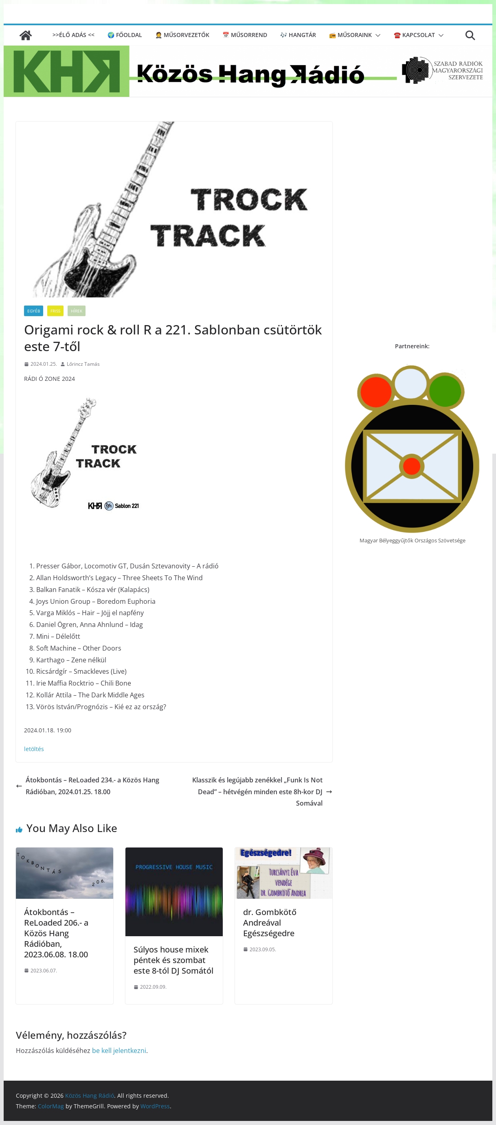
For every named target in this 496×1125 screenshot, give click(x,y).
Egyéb (33, 311)
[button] (376, 35)
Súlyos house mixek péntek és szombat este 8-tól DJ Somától (173, 960)
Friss (55, 311)
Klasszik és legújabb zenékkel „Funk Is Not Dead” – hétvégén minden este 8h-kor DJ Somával (262, 791)
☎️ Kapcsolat (414, 35)
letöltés (34, 749)
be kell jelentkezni (119, 1050)
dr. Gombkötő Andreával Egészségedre (269, 923)
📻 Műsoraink (350, 35)
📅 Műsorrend (244, 35)
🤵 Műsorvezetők (182, 35)
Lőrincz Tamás (83, 363)
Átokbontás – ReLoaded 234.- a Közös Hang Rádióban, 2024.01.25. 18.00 (87, 785)
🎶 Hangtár (298, 35)
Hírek (76, 311)
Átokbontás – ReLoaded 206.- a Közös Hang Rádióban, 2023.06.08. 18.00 (56, 933)
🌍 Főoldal (125, 35)
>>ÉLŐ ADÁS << (73, 35)
